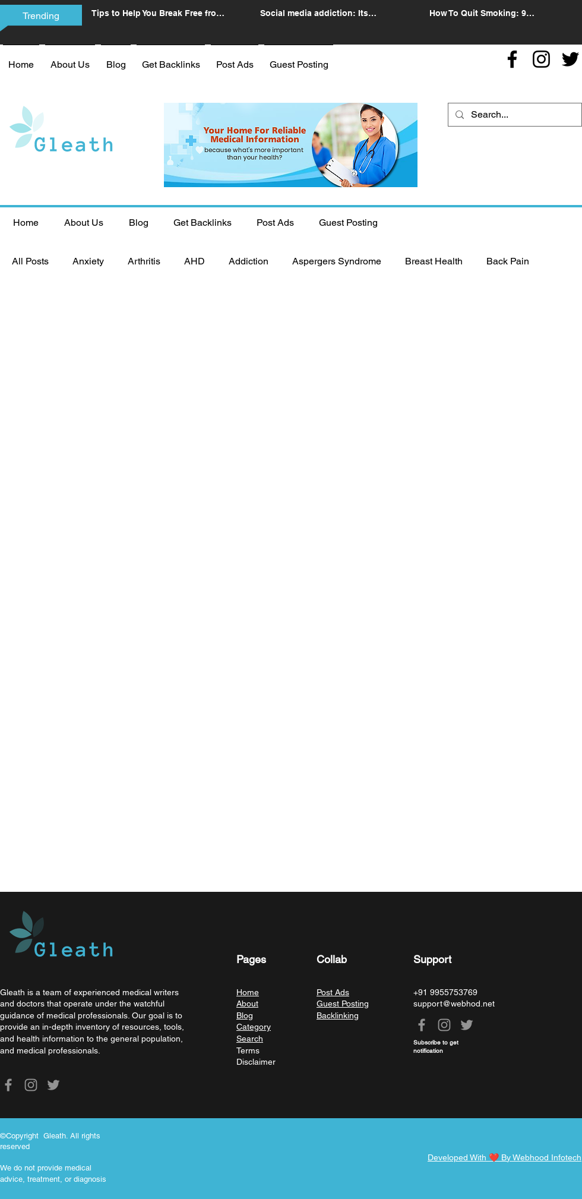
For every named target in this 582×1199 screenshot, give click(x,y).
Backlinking (338, 1015)
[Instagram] (541, 59)
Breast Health (434, 261)
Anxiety (88, 261)
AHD (194, 261)
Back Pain (507, 261)
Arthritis (144, 261)
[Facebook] (512, 59)
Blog (244, 1015)
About (247, 1003)
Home (247, 992)
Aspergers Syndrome (336, 261)
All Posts (30, 261)
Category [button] (253, 1026)
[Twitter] (570, 59)
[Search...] (513, 114)
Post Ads (333, 992)
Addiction (248, 261)
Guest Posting (343, 1003)
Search (249, 1038)
